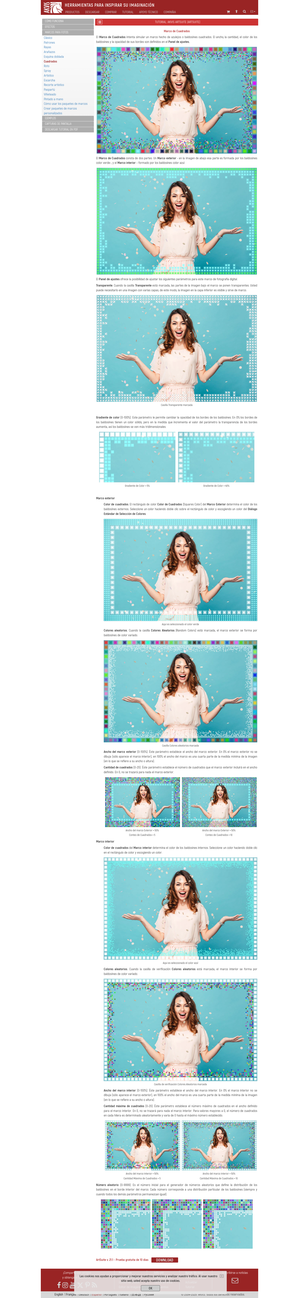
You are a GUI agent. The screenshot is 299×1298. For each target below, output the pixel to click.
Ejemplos (50, 118)
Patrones (49, 43)
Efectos (50, 27)
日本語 (136, 1294)
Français (71, 1294)
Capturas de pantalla (58, 124)
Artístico (49, 76)
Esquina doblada (54, 57)
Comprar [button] (111, 12)
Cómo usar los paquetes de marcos (66, 104)
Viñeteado (50, 94)
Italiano (124, 1294)
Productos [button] (72, 12)
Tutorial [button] (127, 12)
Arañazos (49, 52)
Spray (47, 71)
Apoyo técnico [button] (148, 12)
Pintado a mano (53, 99)
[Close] (222, 1276)
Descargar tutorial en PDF (61, 129)
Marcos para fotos (56, 32)
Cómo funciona (54, 21)
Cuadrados (50, 61)
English (59, 1294)
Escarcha (49, 80)
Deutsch (84, 1294)
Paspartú (49, 90)
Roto (46, 66)
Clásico (48, 38)
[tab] (68, 21)
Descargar (92, 12)
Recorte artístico (54, 85)
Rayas (47, 47)
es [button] (252, 12)
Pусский (149, 1294)
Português (110, 1294)
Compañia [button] (170, 12)
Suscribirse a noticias (235, 1277)
